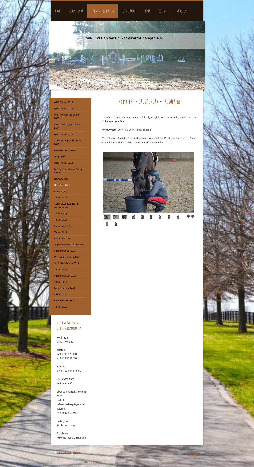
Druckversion (62, 452)
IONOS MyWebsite (92, 462)
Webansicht (194, 455)
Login (197, 452)
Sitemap (77, 452)
